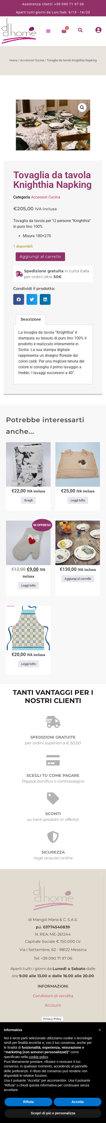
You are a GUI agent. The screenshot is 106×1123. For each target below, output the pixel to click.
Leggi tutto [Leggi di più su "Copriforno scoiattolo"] (78, 500)
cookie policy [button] (38, 1057)
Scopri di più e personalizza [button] (53, 1113)
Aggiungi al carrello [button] (78, 579)
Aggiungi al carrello (40, 256)
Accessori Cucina (32, 60)
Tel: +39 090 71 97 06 (53, 958)
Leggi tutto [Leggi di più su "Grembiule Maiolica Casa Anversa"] (28, 664)
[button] (80, 30)
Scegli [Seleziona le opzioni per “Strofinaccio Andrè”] (28, 500)
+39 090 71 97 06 (69, 4)
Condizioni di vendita (53, 996)
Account (53, 1005)
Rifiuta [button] (28, 1102)
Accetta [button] (78, 1102)
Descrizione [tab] (31, 319)
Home (13, 60)
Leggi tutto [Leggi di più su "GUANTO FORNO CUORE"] (28, 585)
